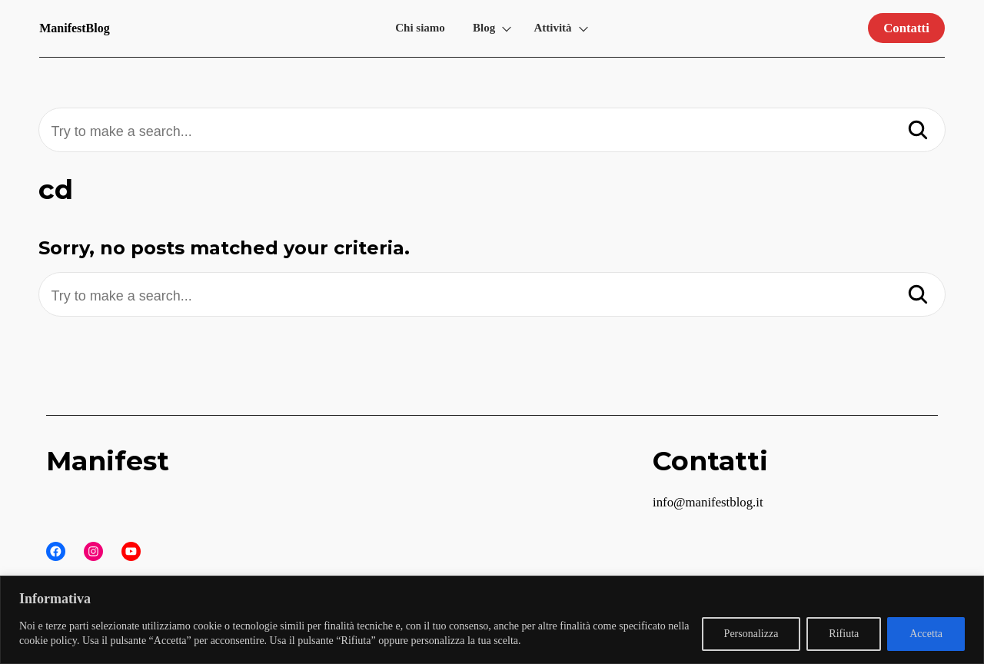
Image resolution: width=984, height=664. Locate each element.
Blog (484, 28)
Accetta (925, 633)
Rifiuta (844, 633)
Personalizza (751, 633)
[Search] (917, 131)
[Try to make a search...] (491, 132)
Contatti (906, 28)
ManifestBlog (74, 28)
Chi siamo (420, 28)
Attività (552, 28)
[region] (492, 620)
